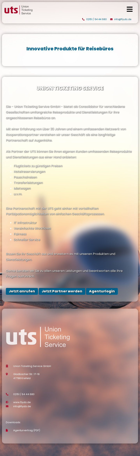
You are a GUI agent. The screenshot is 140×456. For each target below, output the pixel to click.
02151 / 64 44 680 (96, 19)
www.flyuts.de (22, 402)
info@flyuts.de (122, 19)
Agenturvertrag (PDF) (26, 430)
